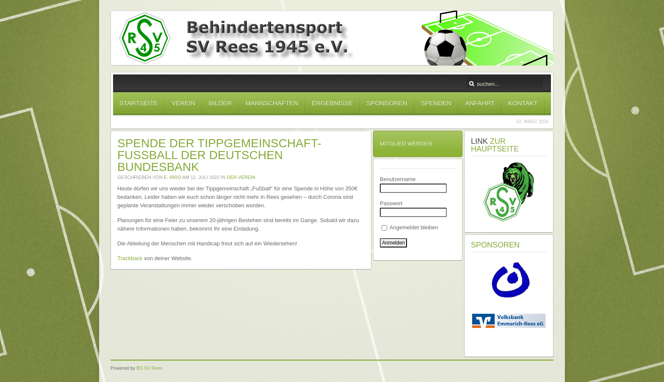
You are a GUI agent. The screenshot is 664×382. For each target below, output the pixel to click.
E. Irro (172, 177)
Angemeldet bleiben (410, 227)
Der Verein (241, 177)
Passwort (391, 203)
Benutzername (398, 179)
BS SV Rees (149, 368)
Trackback (129, 258)
